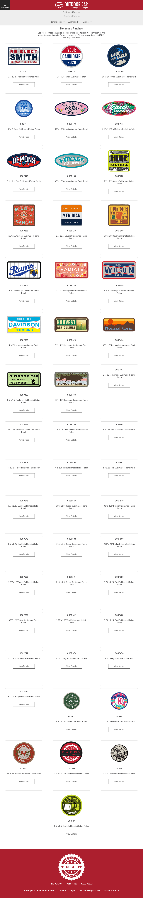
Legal (72, 890)
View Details (24, 85)
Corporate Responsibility (89, 890)
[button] (5, 5)
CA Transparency (111, 890)
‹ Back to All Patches (71, 16)
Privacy (63, 890)
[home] (71, 5)
